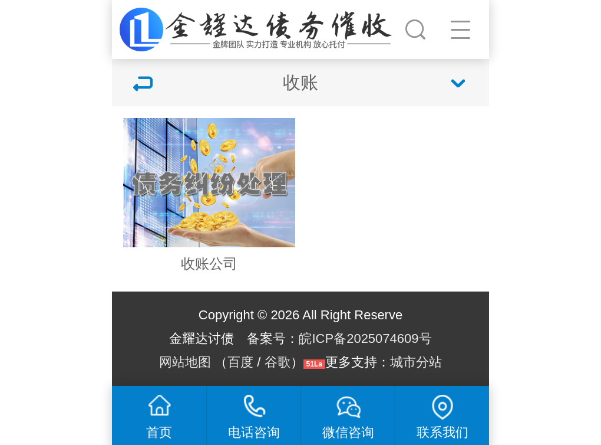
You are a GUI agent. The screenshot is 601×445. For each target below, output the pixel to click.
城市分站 (416, 362)
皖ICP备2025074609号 (365, 338)
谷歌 (277, 362)
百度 (240, 362)
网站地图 (185, 362)
